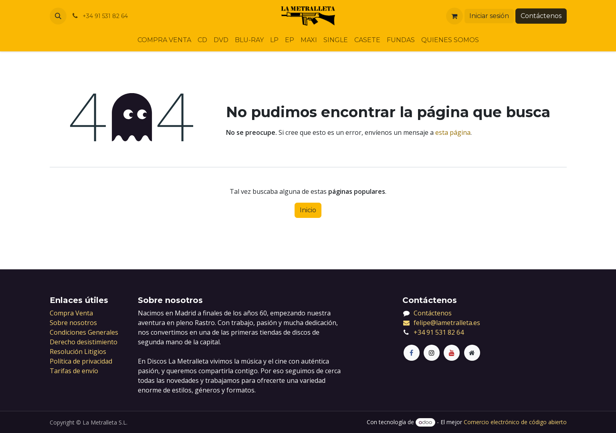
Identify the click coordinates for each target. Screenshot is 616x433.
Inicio (308, 210)
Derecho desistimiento (83, 341)
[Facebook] (412, 353)
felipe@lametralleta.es (441, 322)
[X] (432, 353)
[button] (58, 16)
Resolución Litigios (78, 351)
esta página (453, 132)
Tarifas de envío (74, 370)
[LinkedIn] (452, 353)
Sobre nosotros (73, 322)
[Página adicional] (472, 353)
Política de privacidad (81, 361)
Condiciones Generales (84, 332)
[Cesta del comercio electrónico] (454, 16)
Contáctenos (541, 16)
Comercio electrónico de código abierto (515, 422)
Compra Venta (71, 313)
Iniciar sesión (489, 16)
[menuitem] (164, 40)
